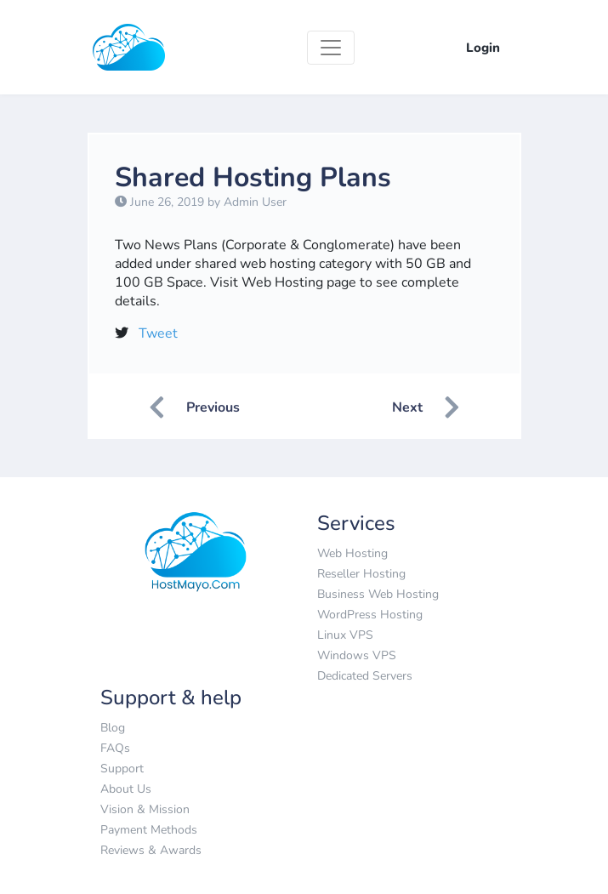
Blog (112, 728)
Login (483, 47)
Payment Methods (148, 830)
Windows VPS (356, 655)
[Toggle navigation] (331, 48)
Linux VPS (345, 635)
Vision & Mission (145, 809)
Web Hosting (352, 553)
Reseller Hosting (361, 574)
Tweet (158, 333)
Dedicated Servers (364, 676)
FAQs (115, 748)
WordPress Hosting (370, 614)
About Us (125, 789)
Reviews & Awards (151, 850)
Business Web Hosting (378, 594)
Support (122, 768)
